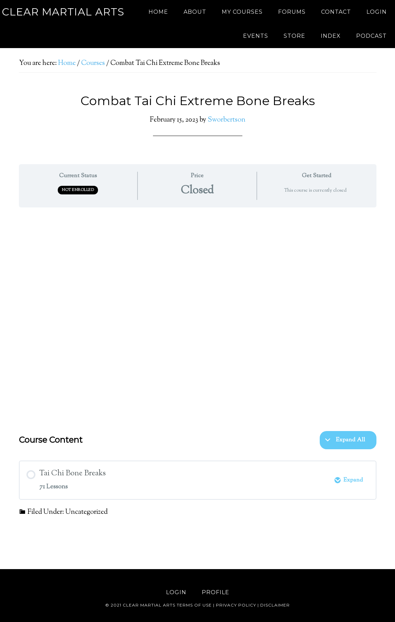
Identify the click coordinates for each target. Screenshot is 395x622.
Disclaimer (275, 605)
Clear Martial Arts (63, 11)
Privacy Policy (236, 605)
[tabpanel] (197, 315)
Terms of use (194, 605)
